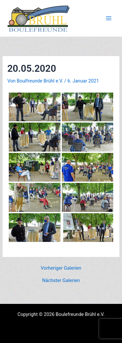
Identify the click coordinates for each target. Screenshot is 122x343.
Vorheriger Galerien (61, 268)
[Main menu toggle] (108, 18)
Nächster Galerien (61, 280)
